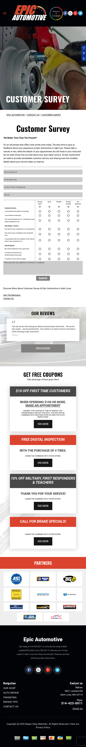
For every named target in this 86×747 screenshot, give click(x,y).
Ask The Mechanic (12, 295)
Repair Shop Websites (36, 724)
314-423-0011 (36, 646)
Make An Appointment (43, 405)
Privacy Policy (43, 727)
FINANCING (10, 697)
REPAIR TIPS (10, 701)
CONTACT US (33, 115)
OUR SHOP (9, 688)
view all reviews (43, 348)
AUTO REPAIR (11, 692)
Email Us (78, 709)
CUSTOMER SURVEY (51, 115)
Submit (43, 278)
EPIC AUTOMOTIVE (16, 115)
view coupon (43, 423)
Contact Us (8, 298)
